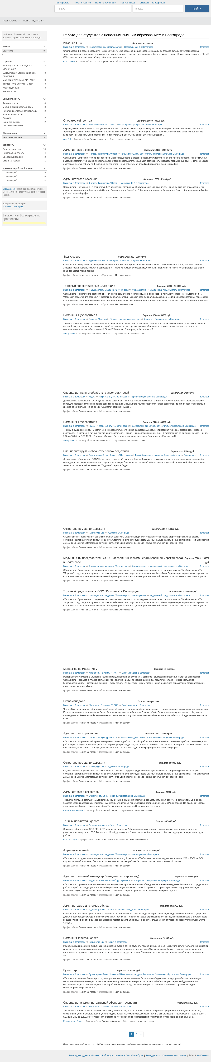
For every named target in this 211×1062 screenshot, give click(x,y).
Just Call (67, 139)
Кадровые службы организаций (113, 397)
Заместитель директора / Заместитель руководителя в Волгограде (164, 426)
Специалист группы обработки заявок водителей (96, 392)
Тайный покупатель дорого (81, 821)
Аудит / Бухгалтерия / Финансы (150, 974)
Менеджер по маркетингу (80, 668)
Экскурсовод (71, 256)
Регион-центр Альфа (73, 1021)
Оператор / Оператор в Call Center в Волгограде (141, 124)
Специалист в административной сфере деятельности (100, 1002)
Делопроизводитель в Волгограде (134, 909)
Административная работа (101, 909)
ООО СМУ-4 (69, 61)
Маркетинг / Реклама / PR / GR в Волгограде (110, 1006)
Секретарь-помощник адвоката (84, 528)
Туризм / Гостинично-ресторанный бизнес (109, 260)
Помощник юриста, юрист (80, 938)
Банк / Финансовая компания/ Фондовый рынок (157, 455)
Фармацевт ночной (76, 850)
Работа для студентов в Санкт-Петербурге (122, 1055)
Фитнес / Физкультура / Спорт (103, 154)
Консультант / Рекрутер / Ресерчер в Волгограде (157, 880)
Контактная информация (174, 1055)
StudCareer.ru (9, 189)
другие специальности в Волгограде (149, 397)
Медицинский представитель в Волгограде (170, 290)
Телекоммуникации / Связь (102, 124)
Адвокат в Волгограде (118, 533)
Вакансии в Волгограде (74, 47)
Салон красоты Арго (73, 810)
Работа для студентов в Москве (84, 1055)
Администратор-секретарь (81, 792)
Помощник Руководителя (80, 315)
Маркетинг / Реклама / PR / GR (103, 673)
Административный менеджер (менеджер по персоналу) (101, 876)
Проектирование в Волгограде (138, 47)
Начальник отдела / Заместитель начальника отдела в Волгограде (152, 154)
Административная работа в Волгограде (108, 825)
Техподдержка (153, 1055)
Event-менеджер (74, 701)
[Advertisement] (24, 280)
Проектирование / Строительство (105, 47)
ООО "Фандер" (70, 839)
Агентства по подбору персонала (114, 880)
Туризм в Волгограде (142, 260)
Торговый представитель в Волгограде (89, 285)
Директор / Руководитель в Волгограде (162, 319)
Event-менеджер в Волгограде (136, 673)
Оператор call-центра (77, 120)
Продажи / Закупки (98, 319)
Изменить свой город (13, 206)
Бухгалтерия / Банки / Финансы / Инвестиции (110, 455)
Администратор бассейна (80, 179)
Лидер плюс (69, 333)
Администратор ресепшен (80, 149)
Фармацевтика (139, 290)
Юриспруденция (96, 533)
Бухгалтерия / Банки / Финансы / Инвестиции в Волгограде (117, 796)
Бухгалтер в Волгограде (179, 974)
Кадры (92, 397)
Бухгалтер (70, 970)
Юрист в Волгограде (117, 942)
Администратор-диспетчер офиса (85, 905)
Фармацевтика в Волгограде (145, 854)
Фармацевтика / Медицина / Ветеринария (108, 290)
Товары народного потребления (125, 319)
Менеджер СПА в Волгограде (134, 183)
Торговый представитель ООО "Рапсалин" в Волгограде (100, 591)
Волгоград (204, 47)
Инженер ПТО (72, 43)
